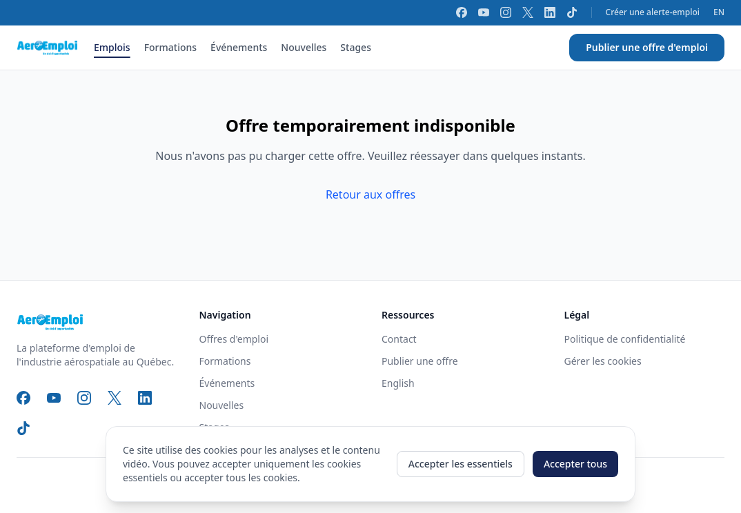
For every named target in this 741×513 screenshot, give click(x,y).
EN (718, 12)
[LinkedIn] (549, 12)
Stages (355, 47)
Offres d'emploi (234, 338)
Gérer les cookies (603, 361)
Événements (238, 47)
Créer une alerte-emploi (653, 12)
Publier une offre (420, 361)
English (398, 383)
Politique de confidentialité (625, 338)
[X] (527, 12)
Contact (399, 338)
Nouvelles (303, 47)
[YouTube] (483, 12)
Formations (170, 47)
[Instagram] (505, 12)
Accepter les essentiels (460, 463)
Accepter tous (575, 463)
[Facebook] (461, 12)
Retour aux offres (370, 194)
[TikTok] (571, 12)
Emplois (112, 47)
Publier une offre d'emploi (647, 47)
